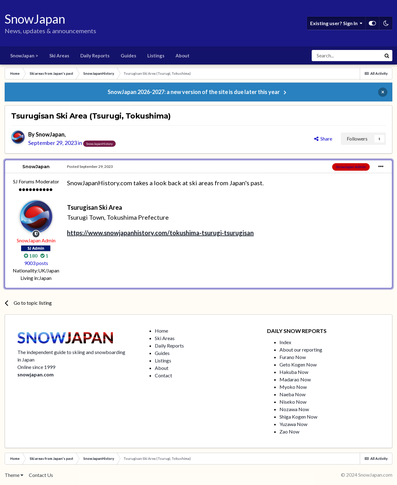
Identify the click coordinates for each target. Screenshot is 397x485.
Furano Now (292, 357)
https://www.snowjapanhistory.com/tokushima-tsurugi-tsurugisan (160, 232)
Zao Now (289, 431)
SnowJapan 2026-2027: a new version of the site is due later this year (194, 91)
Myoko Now (293, 387)
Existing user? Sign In (336, 23)
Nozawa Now (294, 409)
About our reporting (300, 350)
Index (285, 342)
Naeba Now (292, 394)
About (183, 55)
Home (161, 331)
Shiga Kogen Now (298, 417)
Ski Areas (59, 55)
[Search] (346, 55)
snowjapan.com (35, 374)
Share (323, 138)
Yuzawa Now (293, 424)
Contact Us (41, 475)
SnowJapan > (24, 55)
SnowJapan (50, 134)
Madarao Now (295, 379)
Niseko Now (292, 402)
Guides (128, 55)
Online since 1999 (36, 367)
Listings (155, 55)
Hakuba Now (293, 372)
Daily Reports (94, 55)
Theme (14, 475)
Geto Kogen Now (298, 364)
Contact (163, 375)
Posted (90, 166)
